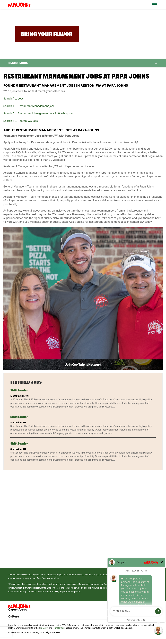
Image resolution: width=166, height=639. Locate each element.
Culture (13, 616)
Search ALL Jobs (13, 98)
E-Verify (44, 628)
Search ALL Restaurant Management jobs (29, 105)
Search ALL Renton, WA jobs (20, 120)
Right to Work (59, 628)
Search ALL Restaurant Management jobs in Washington (38, 113)
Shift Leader (19, 390)
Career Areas (17, 609)
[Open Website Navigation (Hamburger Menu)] (156, 8)
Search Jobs (18, 63)
